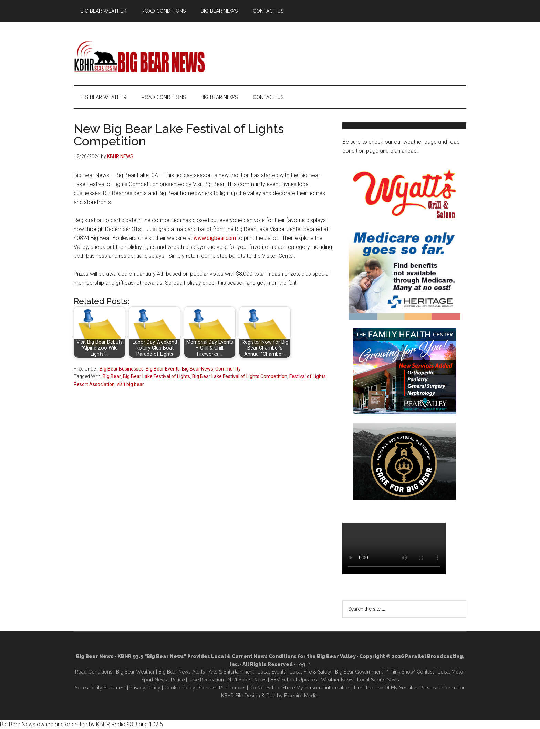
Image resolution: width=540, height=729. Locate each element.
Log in (303, 664)
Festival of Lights (307, 376)
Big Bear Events (163, 369)
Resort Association (94, 384)
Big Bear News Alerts (181, 672)
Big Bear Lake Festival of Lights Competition (239, 376)
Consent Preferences (222, 687)
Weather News (337, 679)
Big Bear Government (359, 672)
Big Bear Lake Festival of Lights (156, 376)
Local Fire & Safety (310, 672)
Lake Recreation (206, 679)
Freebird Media (301, 695)
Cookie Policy (179, 687)
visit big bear (130, 384)
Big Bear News (197, 369)
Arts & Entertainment (231, 672)
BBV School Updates (293, 679)
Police (178, 679)
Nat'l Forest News (247, 679)
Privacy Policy (144, 687)
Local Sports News (378, 679)
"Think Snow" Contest (410, 672)
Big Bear (112, 376)
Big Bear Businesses (122, 369)
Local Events (272, 672)
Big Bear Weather (135, 672)
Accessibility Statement (100, 687)
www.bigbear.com (215, 238)
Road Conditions (93, 672)
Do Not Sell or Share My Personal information (299, 687)
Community (228, 369)
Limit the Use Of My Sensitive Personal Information (410, 687)
